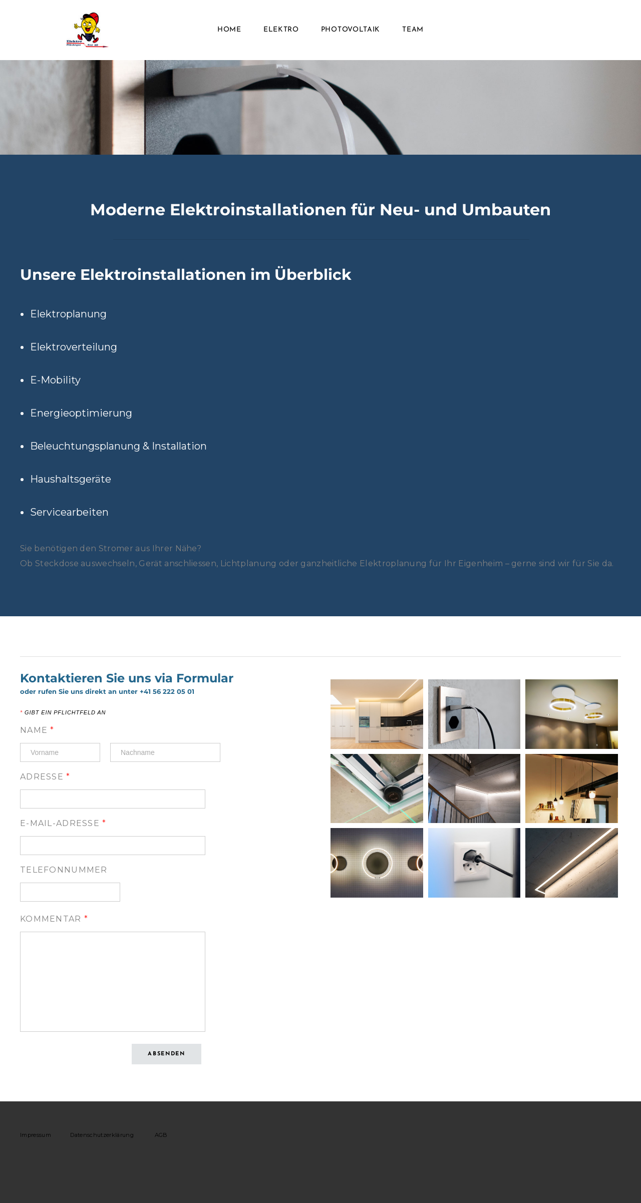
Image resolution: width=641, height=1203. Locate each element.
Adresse (45, 776)
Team (413, 30)
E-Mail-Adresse (63, 823)
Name (37, 730)
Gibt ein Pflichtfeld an (63, 712)
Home (229, 30)
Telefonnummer (64, 870)
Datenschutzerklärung (102, 1134)
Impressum (35, 1134)
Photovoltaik (350, 30)
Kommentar (54, 919)
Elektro (281, 30)
